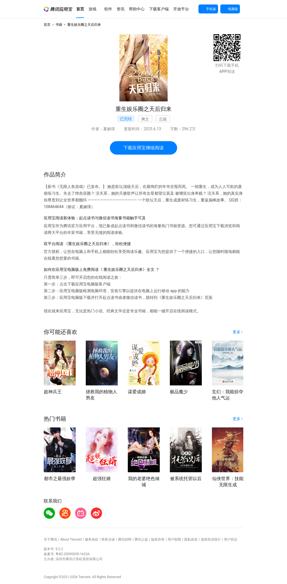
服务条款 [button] (91, 539)
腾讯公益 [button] (141, 539)
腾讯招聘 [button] (124, 539)
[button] (58, 9)
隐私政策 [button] (191, 539)
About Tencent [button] (71, 539)
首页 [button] (47, 25)
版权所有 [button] (158, 539)
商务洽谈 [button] (108, 539)
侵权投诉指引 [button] (211, 539)
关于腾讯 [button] (50, 539)
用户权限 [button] (174, 539)
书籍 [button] (58, 25)
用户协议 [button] (230, 539)
